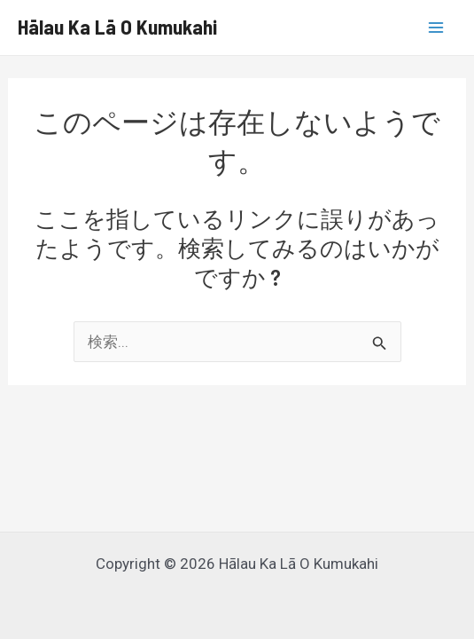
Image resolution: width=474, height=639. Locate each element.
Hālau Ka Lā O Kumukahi (117, 26)
